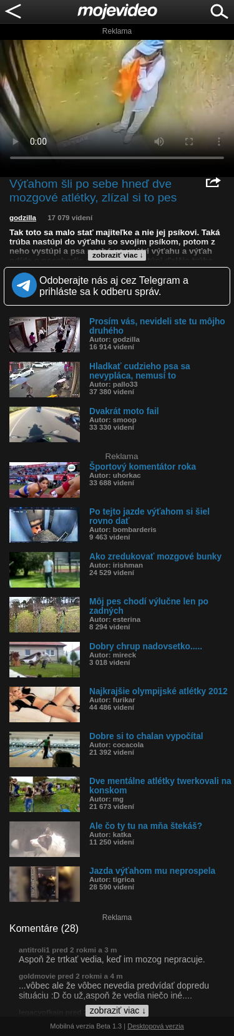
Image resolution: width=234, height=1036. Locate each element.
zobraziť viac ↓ (118, 255)
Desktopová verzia (155, 1026)
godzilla (22, 217)
